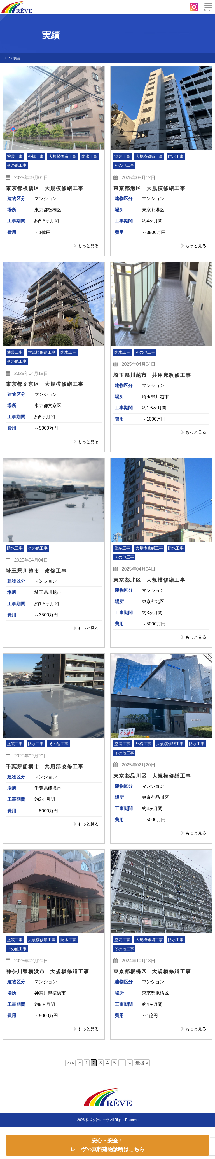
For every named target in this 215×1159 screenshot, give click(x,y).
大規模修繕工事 (62, 156)
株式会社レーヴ (97, 1124)
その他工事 (17, 165)
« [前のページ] (79, 1067)
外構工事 (36, 156)
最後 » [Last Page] (141, 1067)
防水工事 (89, 156)
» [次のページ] (129, 1067)
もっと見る (86, 246)
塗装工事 (15, 156)
